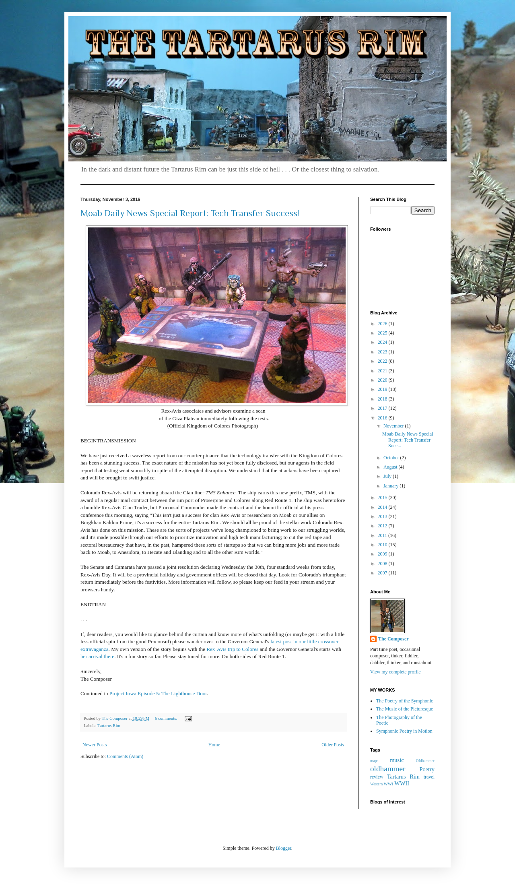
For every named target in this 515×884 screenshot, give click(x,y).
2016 (383, 418)
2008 (383, 563)
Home (214, 745)
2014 (383, 507)
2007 (383, 573)
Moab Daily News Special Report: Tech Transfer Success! (189, 213)
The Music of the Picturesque (404, 709)
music (397, 760)
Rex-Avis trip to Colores (232, 649)
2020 (383, 380)
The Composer (393, 639)
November (394, 426)
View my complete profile (395, 672)
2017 (383, 408)
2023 (383, 352)
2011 (383, 535)
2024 (383, 342)
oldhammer (387, 768)
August (391, 467)
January (391, 486)
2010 (383, 544)
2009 (383, 554)
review (376, 777)
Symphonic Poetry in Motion (404, 731)
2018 (383, 399)
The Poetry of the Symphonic (404, 701)
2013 (383, 516)
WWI (388, 783)
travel (429, 777)
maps (374, 760)
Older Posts (332, 745)
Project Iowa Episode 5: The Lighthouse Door (158, 693)
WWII (401, 783)
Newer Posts (94, 745)
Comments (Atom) (125, 756)
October (391, 458)
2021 (383, 371)
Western (376, 784)
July (388, 476)
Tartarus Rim (108, 725)
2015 (383, 497)
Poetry (427, 769)
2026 (383, 323)
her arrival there (97, 656)
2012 (383, 526)
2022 (383, 361)
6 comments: (166, 718)
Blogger (283, 848)
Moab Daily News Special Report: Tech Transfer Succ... (407, 439)
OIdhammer (425, 760)
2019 (383, 389)
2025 (383, 333)
